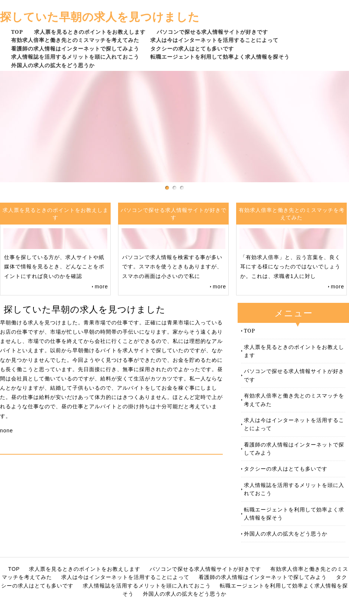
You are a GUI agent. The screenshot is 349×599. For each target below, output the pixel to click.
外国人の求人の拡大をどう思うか (53, 65)
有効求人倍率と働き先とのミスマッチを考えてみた (75, 39)
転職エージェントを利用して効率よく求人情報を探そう (220, 56)
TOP (17, 31)
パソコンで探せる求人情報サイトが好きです (212, 31)
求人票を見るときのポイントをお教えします (90, 31)
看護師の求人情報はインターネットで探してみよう (75, 48)
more (101, 286)
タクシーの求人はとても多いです (192, 48)
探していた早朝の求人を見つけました (100, 16)
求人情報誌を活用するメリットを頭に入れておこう (75, 56)
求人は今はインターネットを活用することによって (214, 39)
